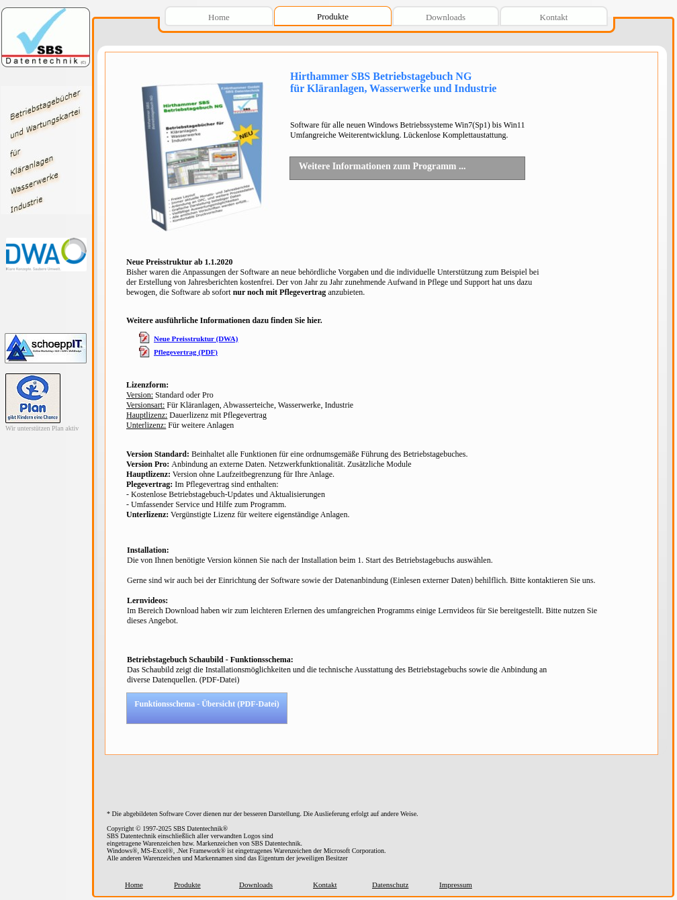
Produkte (187, 885)
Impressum (455, 885)
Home (134, 885)
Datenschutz (390, 885)
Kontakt (324, 885)
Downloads (256, 885)
